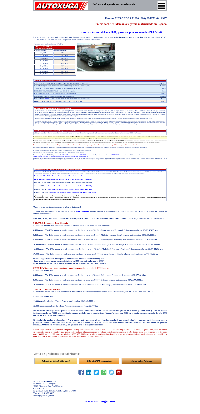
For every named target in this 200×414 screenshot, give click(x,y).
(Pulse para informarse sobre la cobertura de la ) (70, 186)
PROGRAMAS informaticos (99, 361)
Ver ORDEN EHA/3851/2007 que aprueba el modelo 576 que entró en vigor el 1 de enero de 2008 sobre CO (60, 156)
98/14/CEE (65, 155)
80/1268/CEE (83, 155)
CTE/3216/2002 (115, 155)
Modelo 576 (48, 98)
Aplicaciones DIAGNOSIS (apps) (56, 361)
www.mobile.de (82, 211)
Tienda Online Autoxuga (141, 361)
